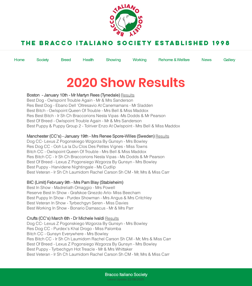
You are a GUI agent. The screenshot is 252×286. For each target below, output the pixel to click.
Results (127, 95)
